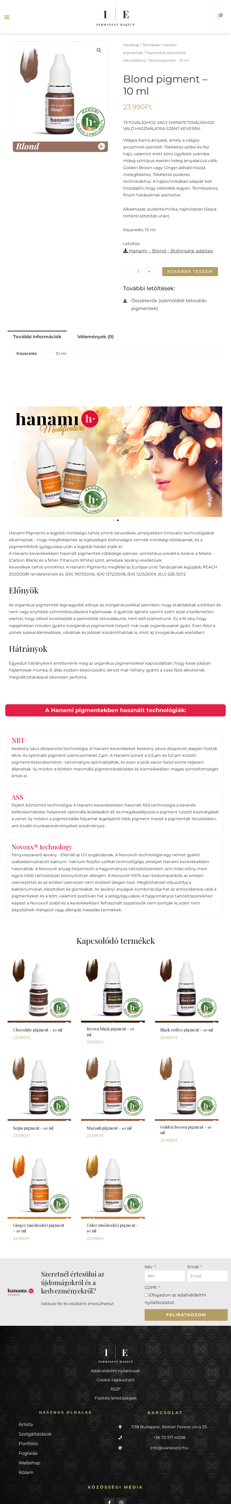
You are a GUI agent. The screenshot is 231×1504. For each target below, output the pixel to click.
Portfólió (27, 1425)
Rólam (25, 1452)
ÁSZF (115, 1372)
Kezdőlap (131, 44)
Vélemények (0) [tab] (87, 330)
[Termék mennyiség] (138, 268)
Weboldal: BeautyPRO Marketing (52, 1495)
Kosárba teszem (189, 268)
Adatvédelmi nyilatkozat (115, 1354)
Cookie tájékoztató (116, 1363)
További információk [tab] (33, 330)
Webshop (28, 1443)
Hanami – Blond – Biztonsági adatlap (162, 248)
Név (149, 1251)
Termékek (151, 44)
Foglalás (27, 1434)
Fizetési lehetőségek (116, 1381)
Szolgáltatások (33, 1416)
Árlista (25, 1407)
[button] (7, 17)
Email (193, 1251)
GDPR (151, 1272)
